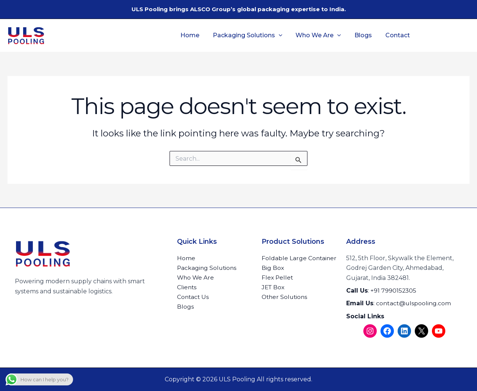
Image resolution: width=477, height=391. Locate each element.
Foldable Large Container (300, 258)
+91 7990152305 (393, 290)
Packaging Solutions (251, 35)
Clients (187, 287)
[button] (282, 35)
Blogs (363, 35)
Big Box (273, 267)
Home (194, 35)
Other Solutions (285, 297)
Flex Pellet (278, 277)
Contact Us (193, 297)
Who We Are (320, 35)
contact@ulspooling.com (413, 303)
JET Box (274, 287)
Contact (396, 35)
